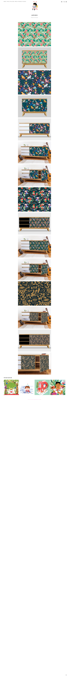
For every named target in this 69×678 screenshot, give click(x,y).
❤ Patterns (20, 1)
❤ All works (12, 1)
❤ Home (8, 1)
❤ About (5, 1)
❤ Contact (24, 1)
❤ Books (16, 1)
